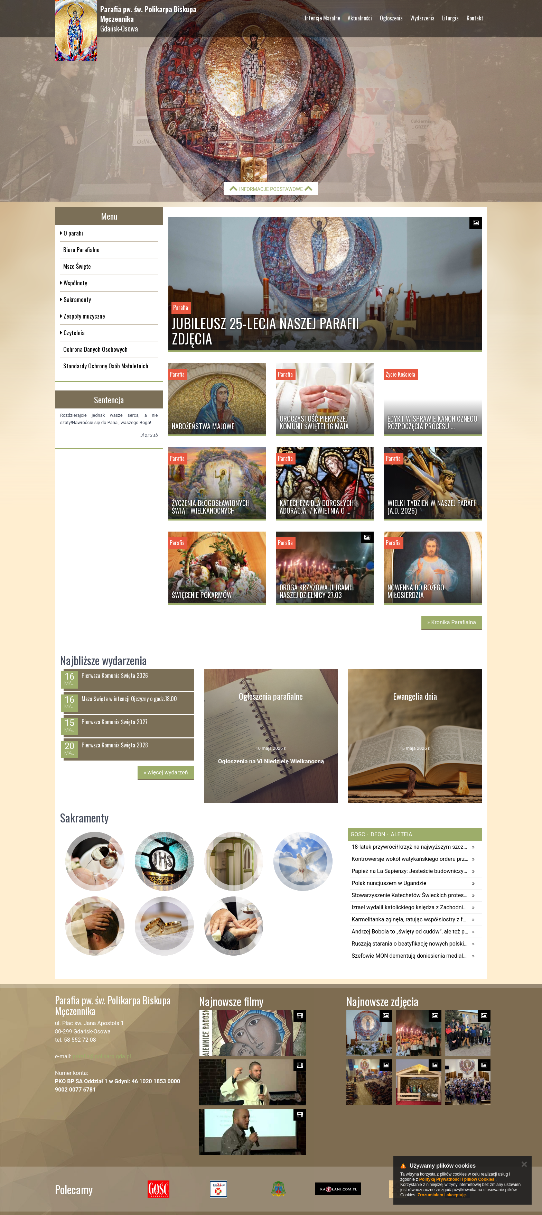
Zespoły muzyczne (83, 316)
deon (377, 834)
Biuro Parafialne (81, 249)
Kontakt (475, 18)
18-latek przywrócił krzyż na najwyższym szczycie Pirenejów (410, 847)
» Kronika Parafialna (451, 622)
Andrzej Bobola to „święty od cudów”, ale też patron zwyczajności (410, 931)
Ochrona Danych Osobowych (95, 349)
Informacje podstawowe (270, 188)
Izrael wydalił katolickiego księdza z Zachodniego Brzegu (410, 907)
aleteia (401, 834)
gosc (358, 834)
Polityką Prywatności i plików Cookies (456, 1179)
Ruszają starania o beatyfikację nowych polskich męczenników (410, 943)
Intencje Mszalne (322, 18)
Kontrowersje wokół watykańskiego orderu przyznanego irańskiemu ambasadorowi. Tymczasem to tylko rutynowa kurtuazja (410, 859)
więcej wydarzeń (165, 772)
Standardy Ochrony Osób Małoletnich (105, 365)
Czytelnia (73, 332)
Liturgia (450, 18)
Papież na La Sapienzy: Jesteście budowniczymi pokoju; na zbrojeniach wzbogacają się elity (410, 871)
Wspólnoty (74, 282)
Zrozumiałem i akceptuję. (442, 1195)
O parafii (72, 233)
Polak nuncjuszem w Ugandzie (389, 883)
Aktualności (360, 18)
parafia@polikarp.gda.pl (102, 1056)
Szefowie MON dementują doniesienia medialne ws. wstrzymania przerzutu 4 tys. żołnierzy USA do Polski (410, 955)
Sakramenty (76, 299)
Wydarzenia (422, 18)
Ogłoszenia (391, 18)
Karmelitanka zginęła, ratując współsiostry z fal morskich (410, 919)
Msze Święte (77, 266)
